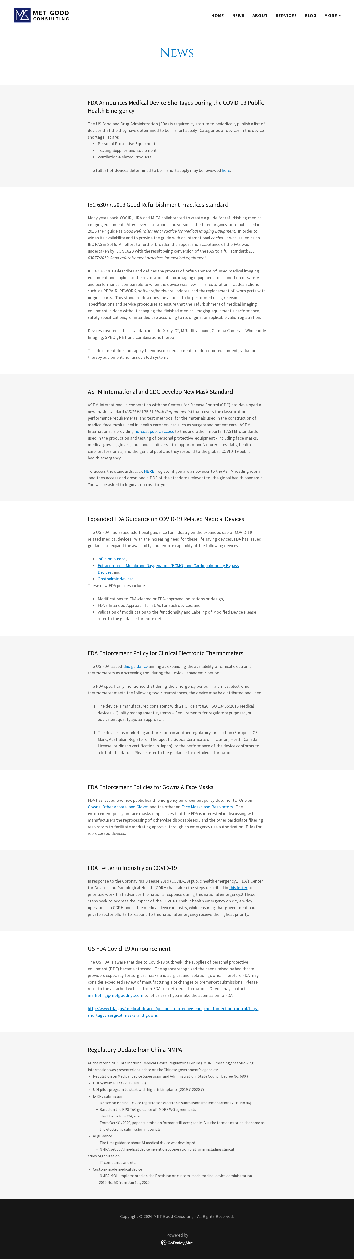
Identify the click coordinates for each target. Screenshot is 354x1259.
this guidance (135, 666)
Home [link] (217, 15)
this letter (238, 887)
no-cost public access (154, 431)
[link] (41, 14)
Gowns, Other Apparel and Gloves (118, 807)
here (226, 170)
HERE (149, 471)
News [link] (238, 15)
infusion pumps (112, 559)
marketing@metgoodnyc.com (115, 995)
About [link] (260, 15)
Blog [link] (311, 15)
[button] (333, 16)
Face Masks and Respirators (207, 807)
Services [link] (286, 15)
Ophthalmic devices (115, 579)
